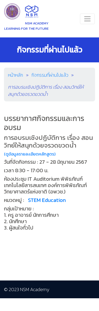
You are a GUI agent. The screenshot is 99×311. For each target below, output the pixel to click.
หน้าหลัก (15, 75)
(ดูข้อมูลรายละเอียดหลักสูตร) (29, 154)
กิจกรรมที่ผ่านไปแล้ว (49, 75)
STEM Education (47, 200)
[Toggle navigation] (87, 19)
